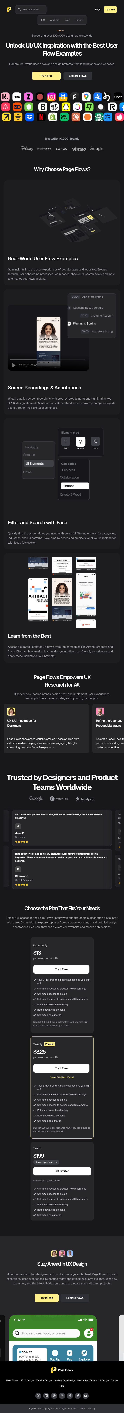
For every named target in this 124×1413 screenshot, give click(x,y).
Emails (79, 20)
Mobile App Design (87, 1380)
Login (98, 9)
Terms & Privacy (87, 1408)
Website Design (43, 1380)
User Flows (12, 1380)
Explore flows (74, 1298)
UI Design (104, 1380)
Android (54, 20)
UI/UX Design (27, 1380)
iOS (43, 20)
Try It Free (110, 9)
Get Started (62, 1171)
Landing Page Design (64, 1380)
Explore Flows (77, 76)
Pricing (114, 1380)
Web (67, 20)
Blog (62, 1385)
